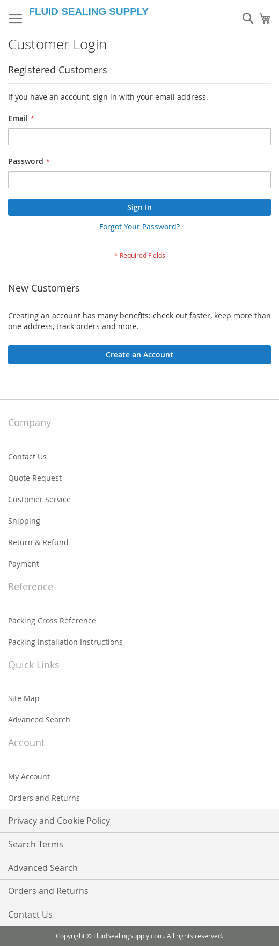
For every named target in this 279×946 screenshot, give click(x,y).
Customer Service (39, 499)
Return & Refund (38, 542)
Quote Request (35, 478)
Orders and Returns (44, 798)
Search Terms (35, 844)
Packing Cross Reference (52, 620)
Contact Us (27, 456)
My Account (29, 776)
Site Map (24, 698)
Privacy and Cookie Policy (59, 820)
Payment (23, 563)
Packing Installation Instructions (65, 642)
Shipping (24, 521)
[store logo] (95, 11)
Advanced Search (39, 719)
